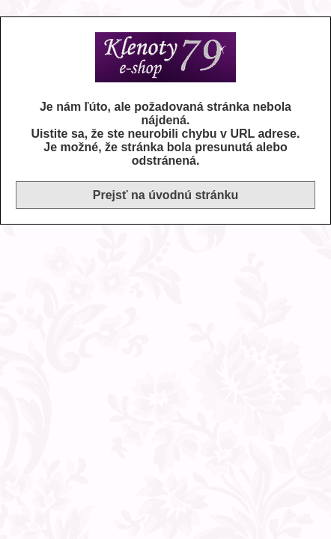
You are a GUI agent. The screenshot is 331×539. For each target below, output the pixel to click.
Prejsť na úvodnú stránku (165, 195)
